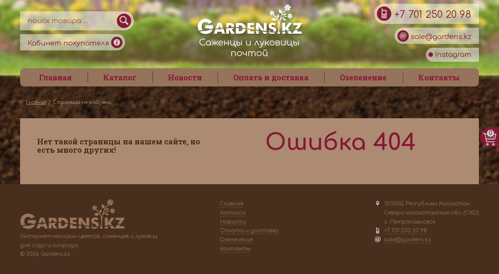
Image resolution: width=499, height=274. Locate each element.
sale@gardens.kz (434, 36)
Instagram (449, 54)
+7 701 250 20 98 (424, 13)
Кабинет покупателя (75, 42)
